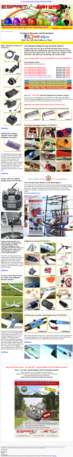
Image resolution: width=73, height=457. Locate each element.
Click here (3, 452)
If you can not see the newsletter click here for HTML (36, 1)
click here (54, 455)
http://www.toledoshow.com (32, 193)
